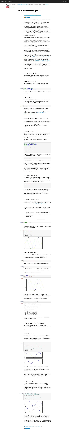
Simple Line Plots (38, 15)
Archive (66, 1)
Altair (25, 61)
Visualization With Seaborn (39, 60)
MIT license (37, 5)
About (63, 1)
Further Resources (27, 15)
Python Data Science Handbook (7, 1)
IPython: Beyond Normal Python (33, 178)
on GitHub (46, 4)
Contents (33, 15)
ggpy (45, 60)
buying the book (12, 7)
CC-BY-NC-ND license (22, 5)
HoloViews (48, 60)
